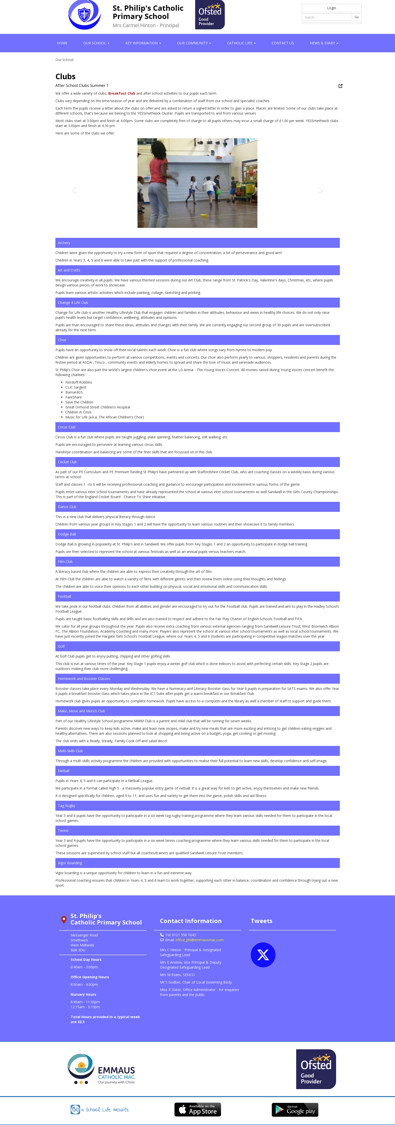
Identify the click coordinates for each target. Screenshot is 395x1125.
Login (331, 7)
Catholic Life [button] (241, 43)
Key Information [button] (143, 43)
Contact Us (283, 43)
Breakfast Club (121, 93)
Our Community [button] (194, 43)
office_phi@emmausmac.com (200, 939)
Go (357, 17)
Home (62, 43)
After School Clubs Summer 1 (82, 85)
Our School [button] (96, 43)
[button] (74, 188)
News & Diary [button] (324, 43)
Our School (64, 59)
